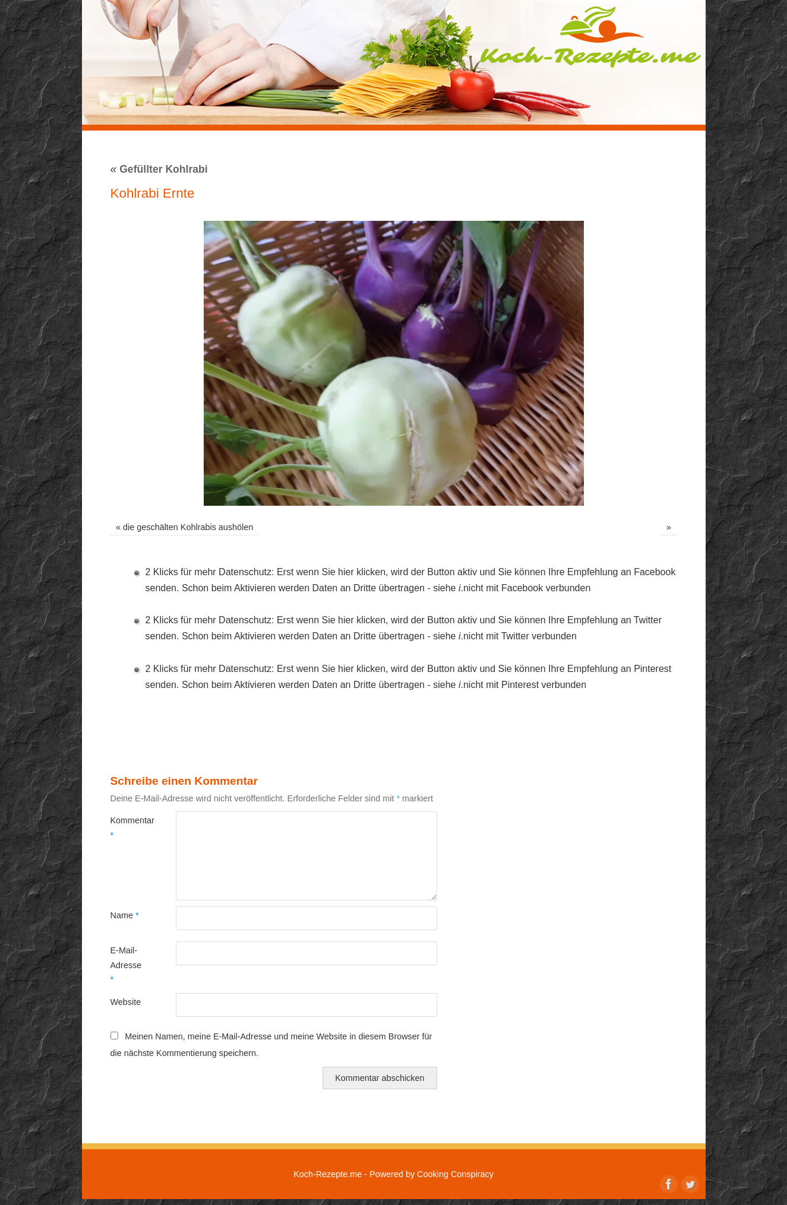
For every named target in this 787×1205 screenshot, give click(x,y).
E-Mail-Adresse (126, 965)
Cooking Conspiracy (455, 1174)
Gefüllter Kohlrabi (159, 169)
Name (124, 915)
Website (125, 1002)
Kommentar (126, 827)
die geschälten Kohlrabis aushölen (188, 527)
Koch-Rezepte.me (590, 37)
